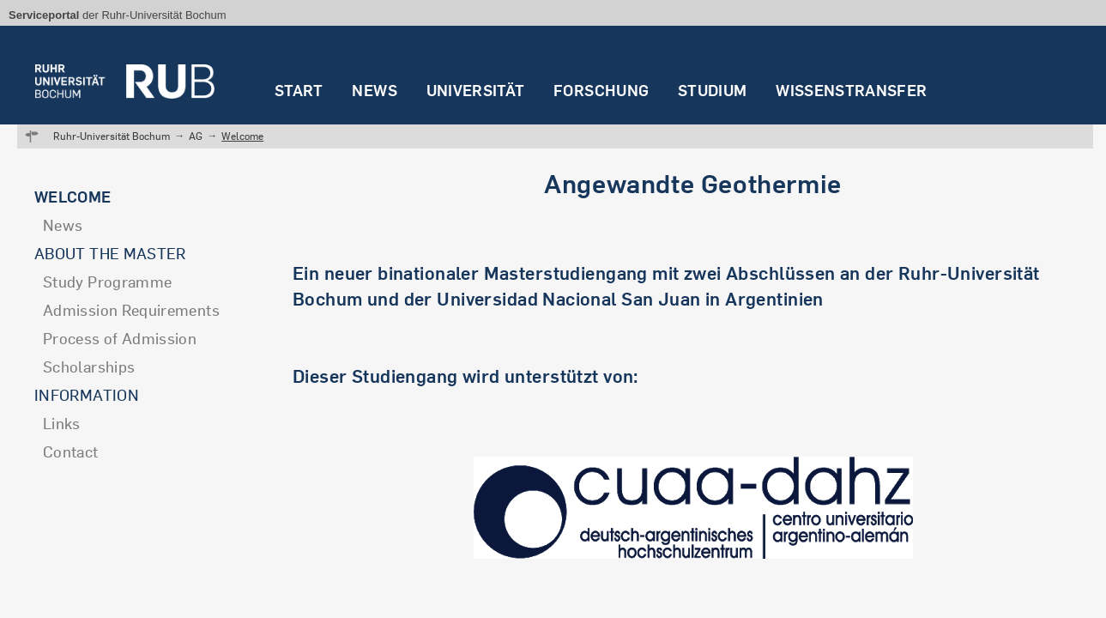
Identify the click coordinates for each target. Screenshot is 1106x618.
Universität (475, 90)
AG (195, 136)
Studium (712, 90)
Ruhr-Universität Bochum (111, 136)
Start (299, 90)
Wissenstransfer (851, 90)
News (374, 90)
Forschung (601, 90)
